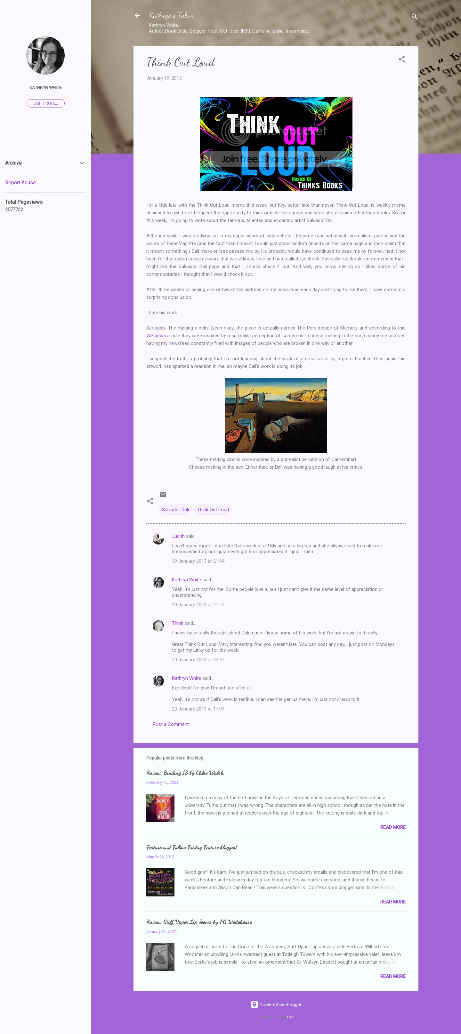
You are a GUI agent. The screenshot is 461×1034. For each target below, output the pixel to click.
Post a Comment (171, 724)
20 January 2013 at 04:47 (198, 660)
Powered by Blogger (276, 1004)
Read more (393, 827)
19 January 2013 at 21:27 (198, 605)
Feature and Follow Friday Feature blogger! (191, 847)
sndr (290, 1017)
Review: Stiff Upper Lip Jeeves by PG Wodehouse (199, 921)
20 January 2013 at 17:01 (198, 709)
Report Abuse (20, 182)
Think (177, 623)
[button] (402, 60)
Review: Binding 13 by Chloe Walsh (184, 772)
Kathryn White (186, 580)
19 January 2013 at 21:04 (198, 561)
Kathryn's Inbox (171, 15)
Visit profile (45, 103)
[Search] (414, 17)
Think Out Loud (213, 510)
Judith (178, 536)
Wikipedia (156, 335)
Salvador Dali (175, 510)
